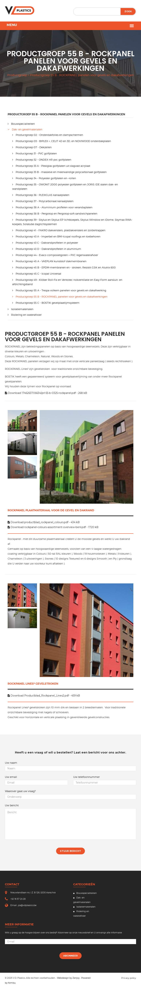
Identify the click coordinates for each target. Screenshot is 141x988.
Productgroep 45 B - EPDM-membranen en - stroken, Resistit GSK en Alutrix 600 (64, 267)
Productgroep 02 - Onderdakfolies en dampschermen (47, 134)
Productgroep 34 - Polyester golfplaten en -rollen (44, 178)
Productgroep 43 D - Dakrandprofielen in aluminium (46, 248)
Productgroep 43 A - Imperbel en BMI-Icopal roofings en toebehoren (56, 236)
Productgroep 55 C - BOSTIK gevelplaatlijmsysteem (45, 302)
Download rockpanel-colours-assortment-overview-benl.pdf (53, 527)
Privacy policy (128, 978)
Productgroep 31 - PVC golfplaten (34, 153)
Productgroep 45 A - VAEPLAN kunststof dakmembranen (49, 261)
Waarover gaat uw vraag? (20, 791)
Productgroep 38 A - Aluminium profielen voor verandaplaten (52, 207)
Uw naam (11, 762)
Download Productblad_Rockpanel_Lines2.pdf (44, 695)
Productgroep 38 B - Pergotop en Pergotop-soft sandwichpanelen (54, 213)
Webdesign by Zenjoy (68, 978)
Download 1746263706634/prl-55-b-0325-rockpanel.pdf (46, 393)
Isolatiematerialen (20, 309)
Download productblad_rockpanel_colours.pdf (44, 522)
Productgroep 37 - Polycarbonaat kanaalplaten (42, 201)
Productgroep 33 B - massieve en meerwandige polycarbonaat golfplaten (59, 172)
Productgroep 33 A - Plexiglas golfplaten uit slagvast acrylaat (51, 165)
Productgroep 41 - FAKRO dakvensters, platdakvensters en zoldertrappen (58, 230)
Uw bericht (12, 805)
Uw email (11, 777)
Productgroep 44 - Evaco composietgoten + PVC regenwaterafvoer (55, 255)
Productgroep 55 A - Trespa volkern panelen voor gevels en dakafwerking (59, 290)
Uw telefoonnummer (86, 777)
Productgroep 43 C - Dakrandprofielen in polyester (45, 242)
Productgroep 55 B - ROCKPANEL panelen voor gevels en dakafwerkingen (59, 296)
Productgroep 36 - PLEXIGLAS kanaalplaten (40, 194)
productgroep (17, 75)
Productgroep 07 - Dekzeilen (32, 147)
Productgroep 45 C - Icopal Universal (36, 273)
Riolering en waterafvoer (25, 314)
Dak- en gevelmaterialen (25, 129)
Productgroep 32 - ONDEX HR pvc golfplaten (41, 159)
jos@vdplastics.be (27, 905)
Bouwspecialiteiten (21, 123)
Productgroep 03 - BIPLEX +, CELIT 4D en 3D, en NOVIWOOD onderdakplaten (61, 141)
